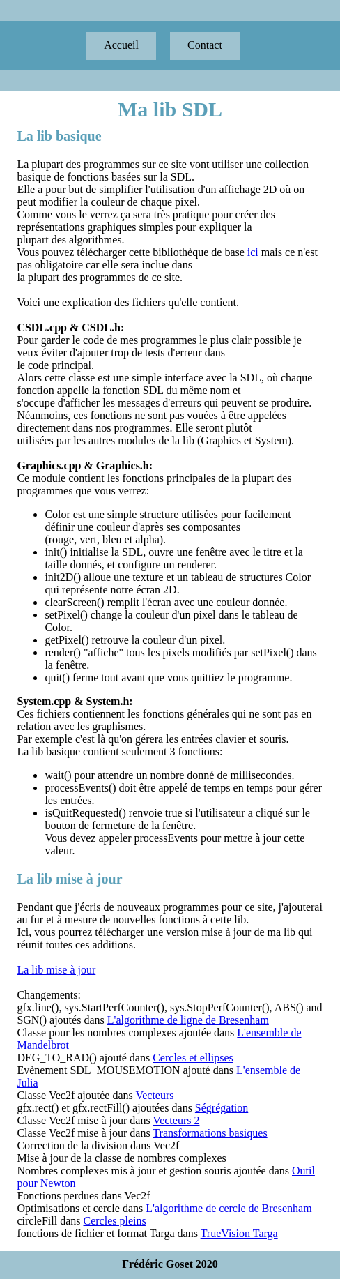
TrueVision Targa (239, 1233)
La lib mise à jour (56, 970)
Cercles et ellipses (193, 1058)
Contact (204, 45)
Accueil (121, 45)
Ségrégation (221, 1108)
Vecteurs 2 (176, 1120)
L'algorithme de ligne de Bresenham (188, 1020)
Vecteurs (154, 1095)
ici (252, 252)
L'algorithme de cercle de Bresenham (228, 1208)
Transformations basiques (210, 1133)
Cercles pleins (115, 1221)
